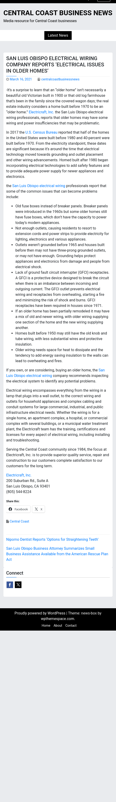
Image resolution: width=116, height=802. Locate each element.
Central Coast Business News (57, 13)
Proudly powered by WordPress (40, 613)
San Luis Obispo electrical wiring (38, 186)
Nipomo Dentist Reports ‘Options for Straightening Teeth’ (52, 539)
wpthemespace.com (57, 619)
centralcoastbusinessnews (60, 79)
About (58, 625)
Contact (70, 625)
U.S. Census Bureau (41, 132)
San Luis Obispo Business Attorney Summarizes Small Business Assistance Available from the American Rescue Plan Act (57, 554)
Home (46, 625)
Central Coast (19, 521)
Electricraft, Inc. (41, 112)
